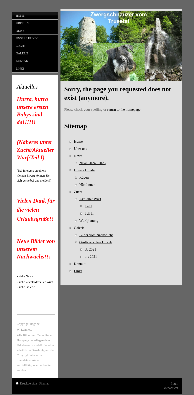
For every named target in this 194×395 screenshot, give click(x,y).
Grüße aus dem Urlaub (95, 242)
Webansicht (171, 388)
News (78, 156)
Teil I (88, 206)
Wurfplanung (88, 220)
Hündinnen (87, 185)
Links (78, 271)
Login (174, 383)
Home (78, 141)
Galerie (79, 228)
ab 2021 (90, 249)
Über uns (80, 149)
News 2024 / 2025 (92, 163)
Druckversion (27, 383)
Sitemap (44, 383)
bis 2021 (91, 256)
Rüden (84, 177)
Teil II (89, 213)
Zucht (78, 192)
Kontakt (80, 264)
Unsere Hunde (84, 170)
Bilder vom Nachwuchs (96, 235)
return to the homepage (124, 109)
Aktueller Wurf (90, 199)
